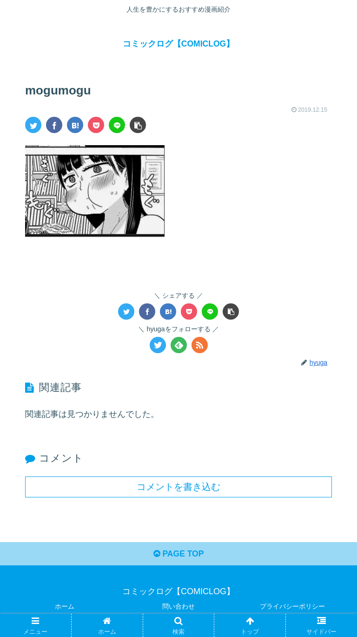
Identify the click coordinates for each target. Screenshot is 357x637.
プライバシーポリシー (292, 606)
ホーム (64, 606)
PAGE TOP (178, 554)
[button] (138, 125)
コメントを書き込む (178, 487)
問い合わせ (178, 606)
